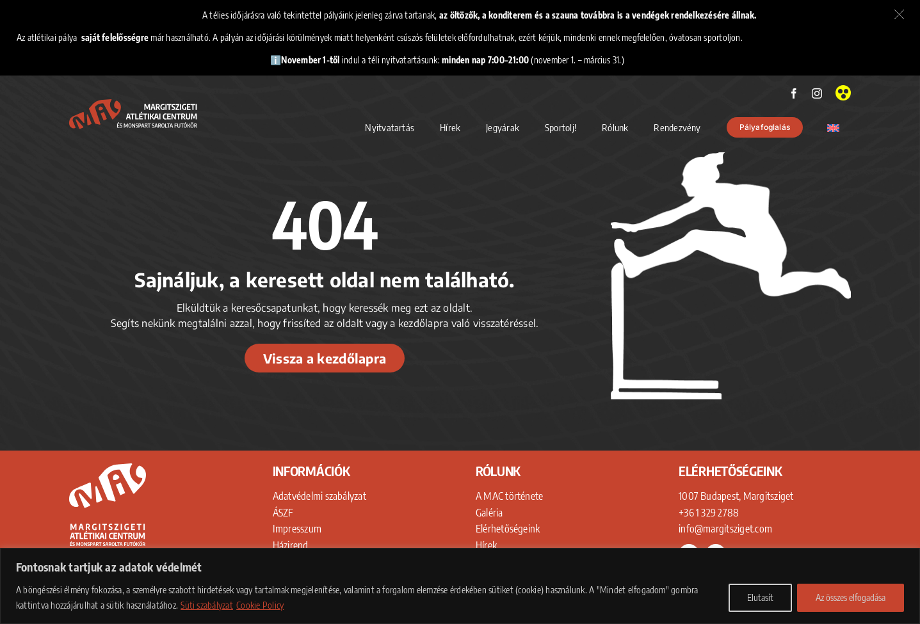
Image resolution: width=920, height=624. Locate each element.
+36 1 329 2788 (709, 512)
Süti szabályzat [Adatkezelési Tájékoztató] (207, 605)
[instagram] (817, 93)
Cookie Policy (260, 605)
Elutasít (760, 597)
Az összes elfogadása (850, 597)
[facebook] (794, 93)
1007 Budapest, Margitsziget (736, 496)
